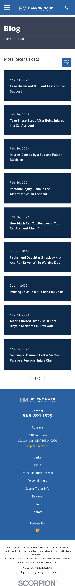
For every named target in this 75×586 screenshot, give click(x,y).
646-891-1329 (37, 416)
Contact (37, 512)
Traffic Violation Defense (37, 473)
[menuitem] (20, 572)
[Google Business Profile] (37, 530)
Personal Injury (37, 480)
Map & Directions (37, 446)
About (37, 465)
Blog (37, 504)
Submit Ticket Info (37, 488)
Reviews (37, 496)
